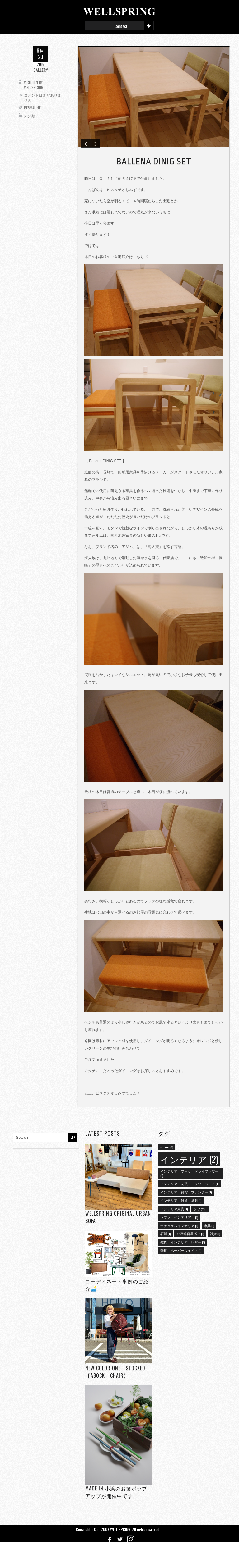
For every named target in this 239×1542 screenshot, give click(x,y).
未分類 (29, 115)
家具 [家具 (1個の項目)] (209, 1224)
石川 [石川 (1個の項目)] (165, 1232)
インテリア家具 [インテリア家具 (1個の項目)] (174, 1207)
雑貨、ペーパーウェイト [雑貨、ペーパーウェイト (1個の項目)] (180, 1249)
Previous (86, 142)
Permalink (32, 107)
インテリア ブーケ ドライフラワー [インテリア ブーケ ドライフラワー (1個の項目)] (189, 1172)
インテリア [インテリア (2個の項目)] (189, 1157)
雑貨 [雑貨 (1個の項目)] (215, 1232)
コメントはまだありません (42, 97)
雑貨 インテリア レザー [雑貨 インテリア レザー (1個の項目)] (182, 1240)
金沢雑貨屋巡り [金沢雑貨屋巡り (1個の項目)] (190, 1232)
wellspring (33, 87)
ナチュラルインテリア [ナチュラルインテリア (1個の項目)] (179, 1224)
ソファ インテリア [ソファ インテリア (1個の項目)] (179, 1215)
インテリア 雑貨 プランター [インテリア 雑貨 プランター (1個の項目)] (186, 1190)
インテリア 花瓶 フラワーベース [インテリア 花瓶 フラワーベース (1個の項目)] (189, 1182)
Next (95, 142)
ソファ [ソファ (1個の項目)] (200, 1207)
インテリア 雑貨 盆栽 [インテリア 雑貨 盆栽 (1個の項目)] (180, 1199)
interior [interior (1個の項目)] (166, 1145)
